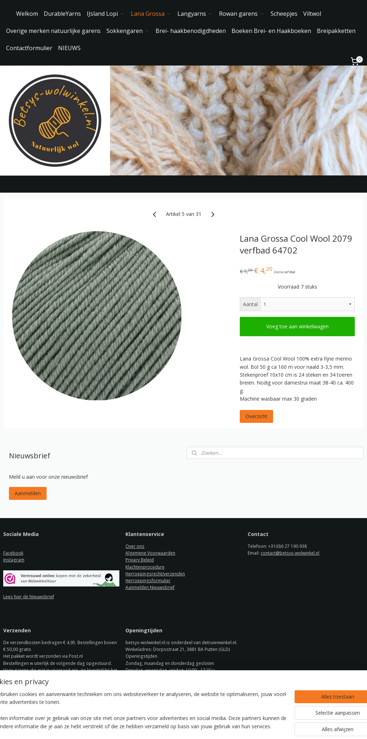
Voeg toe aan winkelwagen (297, 326)
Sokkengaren (128, 31)
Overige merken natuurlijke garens (53, 31)
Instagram (13, 560)
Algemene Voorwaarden (150, 553)
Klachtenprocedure (145, 567)
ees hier (14, 597)
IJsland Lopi (106, 14)
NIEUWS (69, 48)
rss (177, 726)
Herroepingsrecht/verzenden (155, 574)
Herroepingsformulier (148, 581)
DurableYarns (62, 14)
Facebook (13, 553)
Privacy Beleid (139, 560)
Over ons (134, 546)
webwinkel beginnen (204, 726)
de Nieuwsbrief (38, 597)
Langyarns (195, 14)
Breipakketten (336, 31)
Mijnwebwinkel (266, 726)
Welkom (27, 14)
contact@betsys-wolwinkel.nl (290, 553)
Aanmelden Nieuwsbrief (150, 587)
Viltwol (312, 14)
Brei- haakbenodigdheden (191, 31)
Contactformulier (29, 48)
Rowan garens (242, 14)
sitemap (162, 726)
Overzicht (256, 416)
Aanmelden (28, 493)
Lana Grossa (151, 14)
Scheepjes (284, 14)
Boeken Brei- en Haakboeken (271, 31)
